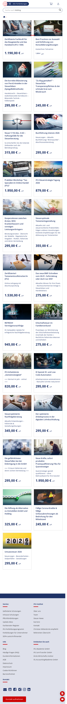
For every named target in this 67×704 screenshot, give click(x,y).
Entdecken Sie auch (41, 642)
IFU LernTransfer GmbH (43, 652)
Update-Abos (8, 622)
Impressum (7, 667)
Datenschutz (8, 663)
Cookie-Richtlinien (10, 670)
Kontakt (36, 625)
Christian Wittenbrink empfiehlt (46, 629)
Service (5, 604)
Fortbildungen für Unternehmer (15, 633)
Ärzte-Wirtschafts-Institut (43, 656)
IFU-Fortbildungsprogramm (13, 629)
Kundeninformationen (11, 656)
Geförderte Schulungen (12, 611)
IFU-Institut (38, 604)
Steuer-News (39, 618)
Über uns (37, 611)
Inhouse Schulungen (11, 615)
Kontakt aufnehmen (14, 699)
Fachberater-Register (11, 625)
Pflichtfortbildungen (10, 618)
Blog (4, 649)
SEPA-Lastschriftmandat (12, 636)
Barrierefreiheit (9, 674)
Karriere (37, 622)
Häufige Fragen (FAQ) (11, 652)
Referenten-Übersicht (42, 633)
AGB (4, 660)
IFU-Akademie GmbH (42, 649)
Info (4, 642)
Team (36, 615)
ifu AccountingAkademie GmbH (46, 660)
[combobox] (32, 10)
